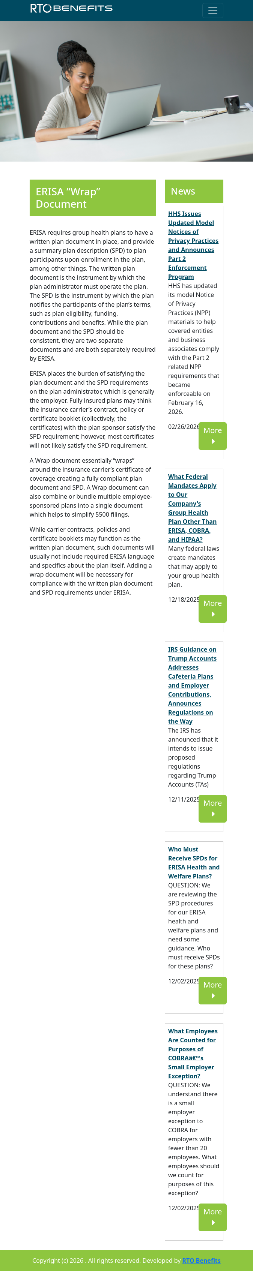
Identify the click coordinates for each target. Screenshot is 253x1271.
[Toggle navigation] (212, 10)
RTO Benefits (201, 1260)
